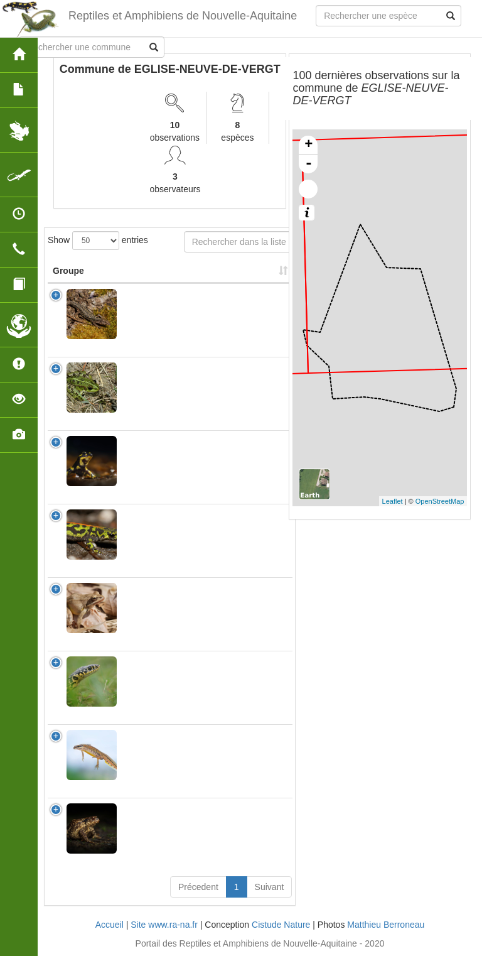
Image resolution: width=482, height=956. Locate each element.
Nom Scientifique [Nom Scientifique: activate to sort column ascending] (162, 271)
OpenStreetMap (439, 501)
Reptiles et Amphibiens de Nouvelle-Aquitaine (182, 15)
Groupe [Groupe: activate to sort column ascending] (68, 271)
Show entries (98, 240)
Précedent (198, 887)
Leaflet (392, 501)
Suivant (269, 887)
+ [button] (308, 145)
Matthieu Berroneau (385, 925)
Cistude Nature (281, 925)
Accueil (109, 925)
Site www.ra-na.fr (164, 925)
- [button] (308, 164)
